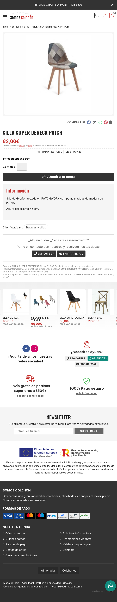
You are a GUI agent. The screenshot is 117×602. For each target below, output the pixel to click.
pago (30, 146)
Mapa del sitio (11, 582)
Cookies (67, 582)
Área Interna (75, 586)
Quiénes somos (15, 539)
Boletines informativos (77, 533)
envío (21, 146)
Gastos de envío (15, 550)
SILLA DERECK (11, 317)
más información (86, 393)
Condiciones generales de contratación (25, 586)
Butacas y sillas (35, 271)
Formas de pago (16, 544)
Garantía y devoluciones (21, 555)
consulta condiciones (30, 395)
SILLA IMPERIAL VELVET (40, 319)
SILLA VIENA (95, 317)
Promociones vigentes (77, 539)
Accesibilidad (58, 586)
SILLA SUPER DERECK (72, 317)
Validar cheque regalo (77, 544)
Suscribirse (89, 431)
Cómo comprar (15, 533)
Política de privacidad (48, 582)
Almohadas (48, 570)
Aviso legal (28, 582)
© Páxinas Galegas (103, 592)
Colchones (69, 570)
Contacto (69, 550)
